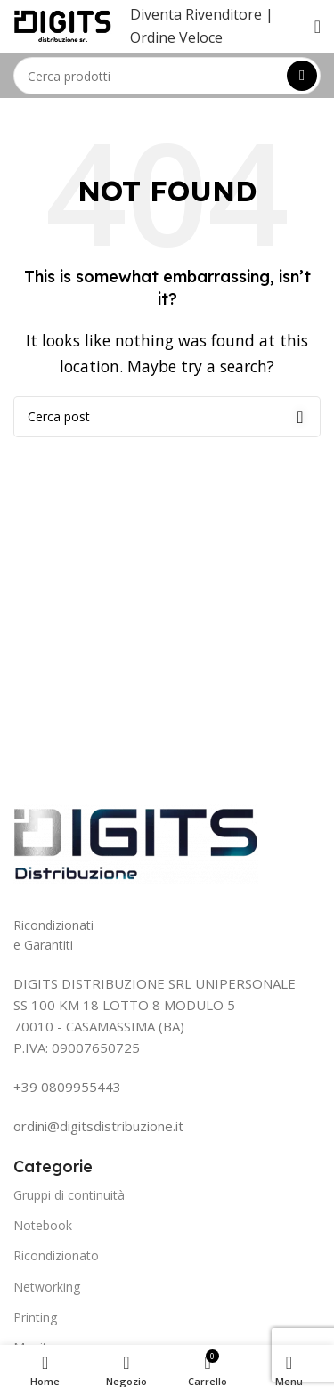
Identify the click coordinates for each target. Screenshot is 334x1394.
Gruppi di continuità (69, 1194)
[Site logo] (62, 25)
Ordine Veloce (176, 37)
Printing (35, 1316)
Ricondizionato (56, 1255)
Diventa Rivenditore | (201, 14)
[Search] (167, 75)
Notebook (42, 1225)
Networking (46, 1286)
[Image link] (135, 842)
